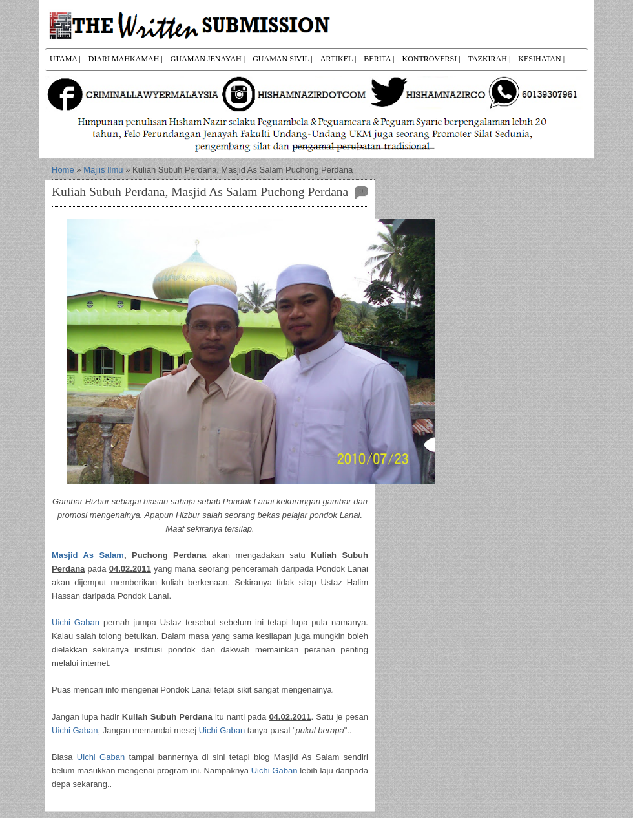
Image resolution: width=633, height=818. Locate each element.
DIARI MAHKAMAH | (125, 58)
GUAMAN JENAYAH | (208, 58)
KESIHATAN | (541, 58)
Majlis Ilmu (103, 170)
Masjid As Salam (88, 555)
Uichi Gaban (75, 622)
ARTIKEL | (338, 58)
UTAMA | (65, 58)
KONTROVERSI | (431, 58)
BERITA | (379, 58)
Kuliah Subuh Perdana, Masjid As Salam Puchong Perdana (200, 192)
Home (63, 170)
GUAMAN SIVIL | (283, 58)
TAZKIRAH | (489, 58)
